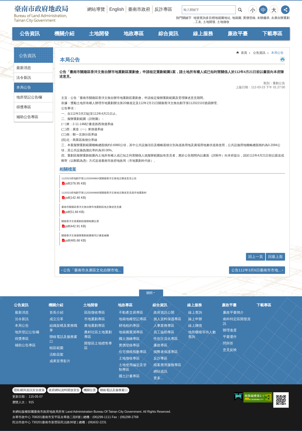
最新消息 (23, 68)
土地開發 (209, 22)
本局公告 (23, 87)
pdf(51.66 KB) (74, 212)
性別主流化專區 (166, 339)
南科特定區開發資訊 (237, 321)
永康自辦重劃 (280, 17)
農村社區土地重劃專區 (98, 334)
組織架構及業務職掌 (63, 328)
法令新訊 (23, 78)
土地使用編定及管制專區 (133, 367)
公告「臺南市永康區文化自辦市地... (92, 270)
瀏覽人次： (20, 402)
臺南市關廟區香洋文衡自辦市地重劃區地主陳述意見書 (91, 206)
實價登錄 (249, 17)
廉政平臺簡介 (233, 312)
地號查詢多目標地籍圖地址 (211, 17)
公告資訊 (30, 33)
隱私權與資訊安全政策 (29, 390)
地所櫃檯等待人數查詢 (202, 334)
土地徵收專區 (129, 358)
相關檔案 (67, 169)
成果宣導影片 (59, 361)
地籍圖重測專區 (131, 332)
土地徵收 (223, 22)
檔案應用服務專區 (167, 365)
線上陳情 (195, 325)
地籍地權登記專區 (133, 319)
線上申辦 (195, 319)
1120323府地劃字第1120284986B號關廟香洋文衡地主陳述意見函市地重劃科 (104, 192)
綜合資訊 (168, 33)
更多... (158, 378)
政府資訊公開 (164, 312)
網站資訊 (160, 371)
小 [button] (252, 10)
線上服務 (203, 33)
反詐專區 (163, 9)
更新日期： (20, 396)
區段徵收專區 (94, 312)
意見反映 (230, 350)
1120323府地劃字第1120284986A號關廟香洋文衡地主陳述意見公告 (99, 178)
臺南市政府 (139, 9)
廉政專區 (160, 345)
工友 (198, 22)
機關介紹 (64, 33)
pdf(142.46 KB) (75, 197)
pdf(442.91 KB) (75, 226)
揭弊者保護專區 (166, 352)
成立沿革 (56, 319)
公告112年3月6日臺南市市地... (256, 270)
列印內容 (282, 59)
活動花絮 (56, 354)
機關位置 (90, 390)
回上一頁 (255, 257)
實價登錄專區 (129, 345)
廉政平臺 (238, 33)
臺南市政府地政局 (49, 14)
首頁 (244, 52)
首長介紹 (56, 312)
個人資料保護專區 (167, 319)
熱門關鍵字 (183, 17)
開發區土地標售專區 (98, 345)
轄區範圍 (56, 348)
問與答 (228, 343)
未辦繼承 (263, 17)
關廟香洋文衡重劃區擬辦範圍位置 (80, 221)
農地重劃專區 (94, 325)
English (116, 9)
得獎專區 (23, 107)
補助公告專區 (27, 117)
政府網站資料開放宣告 (64, 390)
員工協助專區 (164, 332)
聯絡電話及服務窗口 (63, 339)
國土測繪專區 (129, 339)
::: (13, 49)
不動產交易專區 (131, 312)
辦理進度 (230, 330)
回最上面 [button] (275, 257)
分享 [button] (285, 9)
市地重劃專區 (94, 319)
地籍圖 (236, 17)
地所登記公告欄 (29, 97)
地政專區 (134, 33)
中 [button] (263, 10)
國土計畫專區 (129, 376)
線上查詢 (195, 312)
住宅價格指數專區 (133, 352)
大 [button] (273, 10)
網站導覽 (96, 9)
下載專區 (272, 33)
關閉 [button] (149, 293)
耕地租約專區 (129, 325)
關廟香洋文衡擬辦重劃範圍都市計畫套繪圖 (85, 235)
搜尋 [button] (240, 9)
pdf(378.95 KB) (75, 183)
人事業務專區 (164, 325)
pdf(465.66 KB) (75, 240)
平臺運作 (230, 337)
